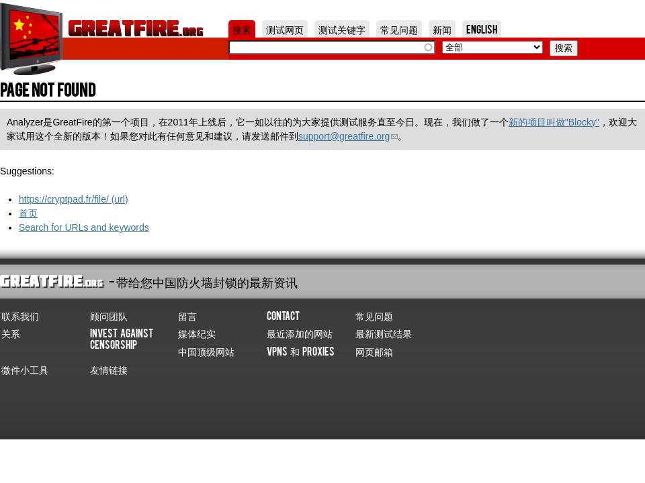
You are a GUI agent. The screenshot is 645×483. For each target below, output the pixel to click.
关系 (10, 333)
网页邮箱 (374, 351)
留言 (187, 315)
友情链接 (109, 369)
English (481, 29)
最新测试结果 (383, 333)
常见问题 (399, 29)
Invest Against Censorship (121, 338)
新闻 (442, 29)
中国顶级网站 (206, 351)
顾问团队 (109, 315)
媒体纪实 (197, 333)
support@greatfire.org (348, 136)
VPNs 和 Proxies (301, 351)
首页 (28, 213)
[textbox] (331, 47)
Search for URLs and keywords (84, 227)
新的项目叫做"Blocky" (554, 122)
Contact (283, 315)
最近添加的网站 (300, 333)
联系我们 (20, 315)
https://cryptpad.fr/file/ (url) (73, 199)
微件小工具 (24, 369)
